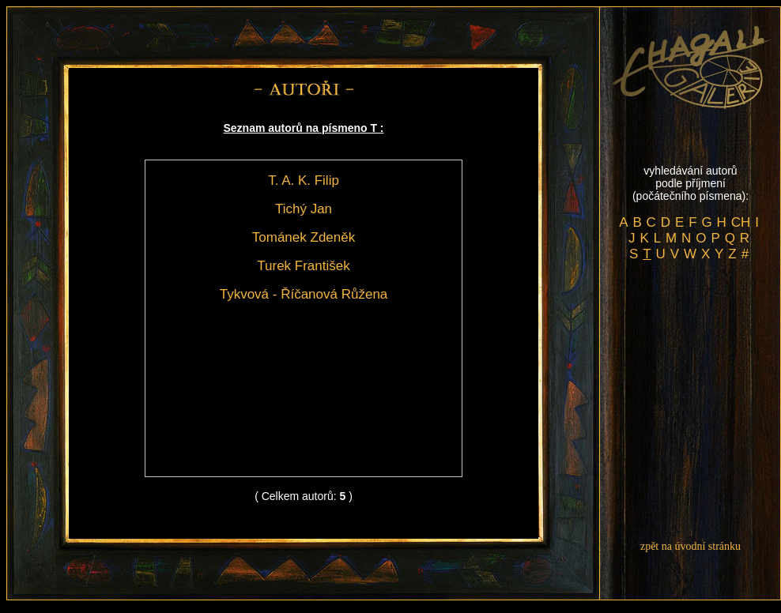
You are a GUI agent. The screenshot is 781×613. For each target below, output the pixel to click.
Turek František (303, 265)
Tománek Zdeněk (303, 237)
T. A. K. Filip (303, 180)
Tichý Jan (303, 208)
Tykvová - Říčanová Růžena (304, 294)
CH (741, 222)
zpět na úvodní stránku (690, 546)
